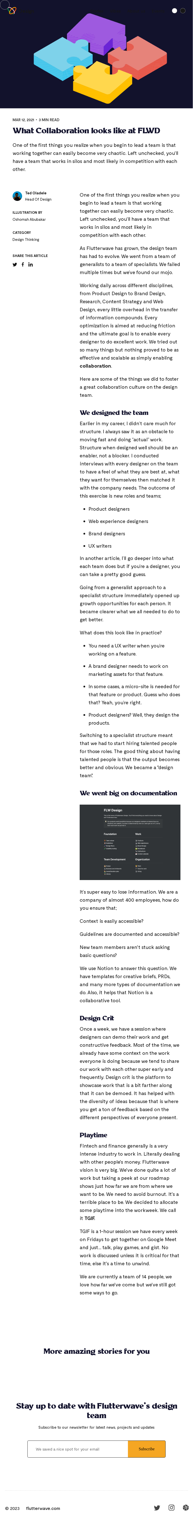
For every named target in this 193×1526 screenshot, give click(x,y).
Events (158, 11)
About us (136, 11)
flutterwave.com (43, 1508)
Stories (97, 11)
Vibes (115, 11)
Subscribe (147, 1449)
